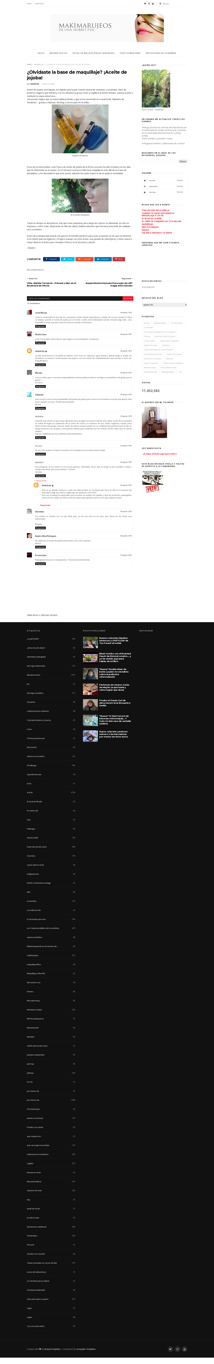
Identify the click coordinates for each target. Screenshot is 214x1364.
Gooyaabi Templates (86, 1355)
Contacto (39, 4)
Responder (40, 333)
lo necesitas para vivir (153, 354)
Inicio (29, 4)
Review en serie (150, 367)
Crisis (29, 735)
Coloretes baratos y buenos (39, 726)
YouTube (162, 192)
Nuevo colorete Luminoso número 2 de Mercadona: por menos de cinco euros (113, 740)
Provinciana (40, 562)
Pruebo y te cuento (35, 1133)
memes (30, 998)
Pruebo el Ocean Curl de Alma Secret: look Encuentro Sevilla (114, 709)
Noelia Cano (41, 341)
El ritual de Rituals (34, 808)
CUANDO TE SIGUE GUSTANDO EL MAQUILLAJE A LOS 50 (158, 214)
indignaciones (33, 880)
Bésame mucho (58, 53)
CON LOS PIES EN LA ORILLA (155, 210)
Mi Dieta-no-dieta (34, 1016)
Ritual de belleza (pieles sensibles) (93, 53)
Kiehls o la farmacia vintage (39, 889)
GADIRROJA (147, 224)
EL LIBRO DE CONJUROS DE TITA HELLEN (161, 221)
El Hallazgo (31, 771)
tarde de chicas (33, 1215)
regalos (30, 1169)
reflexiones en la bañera (37, 1160)
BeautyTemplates (52, 1355)
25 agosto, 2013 (126, 401)
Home (29, 64)
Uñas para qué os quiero (164, 336)
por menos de (33, 1097)
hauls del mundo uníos (37, 853)
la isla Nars (148, 327)
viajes (29, 1323)
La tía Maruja (41, 319)
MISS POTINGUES (150, 227)
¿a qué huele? (149, 341)
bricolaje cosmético (35, 699)
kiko (28, 898)
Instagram (162, 186)
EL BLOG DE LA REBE (152, 218)
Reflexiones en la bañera (161, 53)
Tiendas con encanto (36, 1260)
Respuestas (41, 487)
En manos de (32, 817)
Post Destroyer (33, 1115)
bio (28, 690)
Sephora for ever (151, 345)
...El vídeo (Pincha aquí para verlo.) (159, 453)
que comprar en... (34, 1142)
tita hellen (39, 518)
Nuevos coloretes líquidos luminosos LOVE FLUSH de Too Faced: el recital (113, 647)
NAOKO (145, 230)
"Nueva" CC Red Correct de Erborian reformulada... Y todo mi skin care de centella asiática (115, 726)
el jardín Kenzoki (150, 372)
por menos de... (177, 323)
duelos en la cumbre (152, 358)
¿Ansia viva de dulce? (36, 654)
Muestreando (33, 1034)
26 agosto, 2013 (126, 542)
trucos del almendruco (36, 1278)
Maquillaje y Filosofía (36, 979)
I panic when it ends (168, 367)
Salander (39, 401)
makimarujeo (32, 961)
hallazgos (31, 835)
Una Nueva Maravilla (36, 1296)
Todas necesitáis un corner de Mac (158, 350)
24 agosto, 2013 (126, 319)
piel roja (30, 1070)
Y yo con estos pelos (36, 1332)
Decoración (32, 753)
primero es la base (174, 354)
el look (147, 323)
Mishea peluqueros (35, 1025)
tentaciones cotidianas (169, 341)
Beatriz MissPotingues (45, 542)
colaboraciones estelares (173, 363)
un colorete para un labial (38, 1287)
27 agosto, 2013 (126, 561)
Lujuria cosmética (151, 363)
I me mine (166, 345)
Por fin (30, 1088)
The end (30, 1251)
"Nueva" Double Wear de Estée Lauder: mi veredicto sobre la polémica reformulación (114, 679)
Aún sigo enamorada (36, 672)
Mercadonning (33, 1007)
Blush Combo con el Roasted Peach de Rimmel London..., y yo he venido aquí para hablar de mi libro (115, 664)
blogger (128, 305)
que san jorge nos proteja (38, 1151)
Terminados (32, 1242)
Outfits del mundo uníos (37, 1052)
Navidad (30, 1043)
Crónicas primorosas (36, 744)
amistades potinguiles (36, 663)
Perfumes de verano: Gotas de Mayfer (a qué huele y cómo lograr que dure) (114, 694)
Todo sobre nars (130, 53)
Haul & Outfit (32, 844)
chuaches (169, 358)
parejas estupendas (36, 1061)
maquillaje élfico (167, 372)
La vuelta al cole (34, 916)
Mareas (38, 379)
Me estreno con (33, 989)
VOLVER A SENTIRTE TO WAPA (157, 232)
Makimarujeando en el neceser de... (42, 952)
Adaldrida (40, 357)
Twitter (162, 180)
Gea (180, 372)
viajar (29, 1314)
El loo (29, 790)
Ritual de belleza (34, 1188)
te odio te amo (33, 1224)
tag (28, 1206)
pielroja (147, 336)
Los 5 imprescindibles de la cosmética (159, 332)
